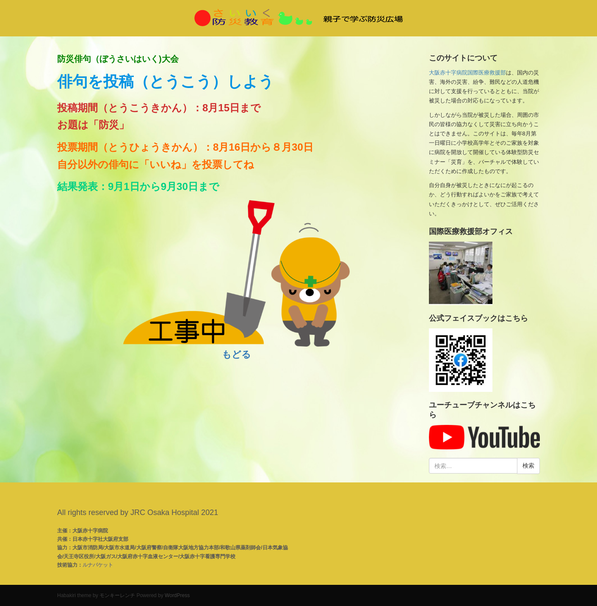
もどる (236, 354)
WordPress (177, 595)
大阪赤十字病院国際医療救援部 (467, 72)
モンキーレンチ (117, 595)
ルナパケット (98, 565)
